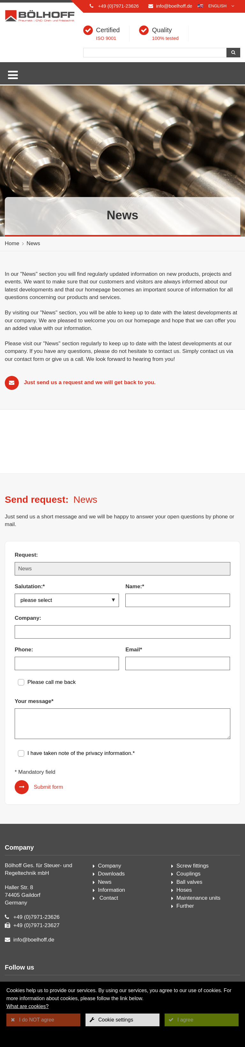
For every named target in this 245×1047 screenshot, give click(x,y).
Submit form (48, 787)
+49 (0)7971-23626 (118, 6)
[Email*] (177, 663)
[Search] (154, 52)
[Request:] (122, 568)
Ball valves (189, 882)
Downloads (111, 874)
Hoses (184, 890)
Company (109, 866)
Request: (26, 555)
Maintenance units (198, 898)
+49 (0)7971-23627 (36, 925)
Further (185, 906)
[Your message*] (122, 723)
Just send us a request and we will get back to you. (90, 382)
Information (111, 890)
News (33, 243)
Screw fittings (192, 866)
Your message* (34, 701)
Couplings (188, 874)
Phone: (24, 650)
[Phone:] (67, 663)
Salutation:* (30, 586)
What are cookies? (27, 1006)
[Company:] (122, 632)
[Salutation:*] (67, 600)
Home (12, 243)
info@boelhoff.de (174, 6)
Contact (108, 898)
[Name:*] (177, 600)
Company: (28, 618)
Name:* (134, 586)
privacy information (108, 753)
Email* (133, 650)
